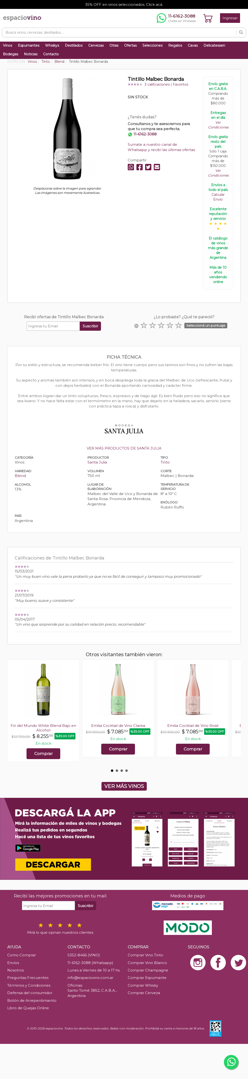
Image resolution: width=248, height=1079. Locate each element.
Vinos (7, 45)
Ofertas (130, 45)
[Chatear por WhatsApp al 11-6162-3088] (176, 18)
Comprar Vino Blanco (147, 962)
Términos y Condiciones (28, 985)
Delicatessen (214, 45)
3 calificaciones (157, 84)
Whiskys (52, 45)
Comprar (43, 753)
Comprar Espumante (147, 977)
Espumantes (28, 45)
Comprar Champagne (148, 970)
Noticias (30, 54)
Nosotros (15, 970)
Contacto (51, 54)
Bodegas (10, 54)
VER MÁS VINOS (124, 786)
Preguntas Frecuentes (27, 977)
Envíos (13, 962)
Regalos (175, 45)
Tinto (165, 462)
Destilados (73, 45)
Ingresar (230, 18)
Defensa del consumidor (29, 992)
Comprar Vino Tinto (145, 955)
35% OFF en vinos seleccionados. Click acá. (124, 4)
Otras (113, 45)
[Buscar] (241, 32)
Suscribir (90, 326)
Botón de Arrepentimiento (31, 1000)
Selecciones (152, 45)
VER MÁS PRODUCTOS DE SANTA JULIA (124, 448)
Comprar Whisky (143, 985)
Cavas (193, 45)
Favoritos (180, 84)
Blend (20, 475)
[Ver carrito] (208, 18)
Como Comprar (21, 955)
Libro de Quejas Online (28, 1008)
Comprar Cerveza (144, 992)
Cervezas (96, 45)
